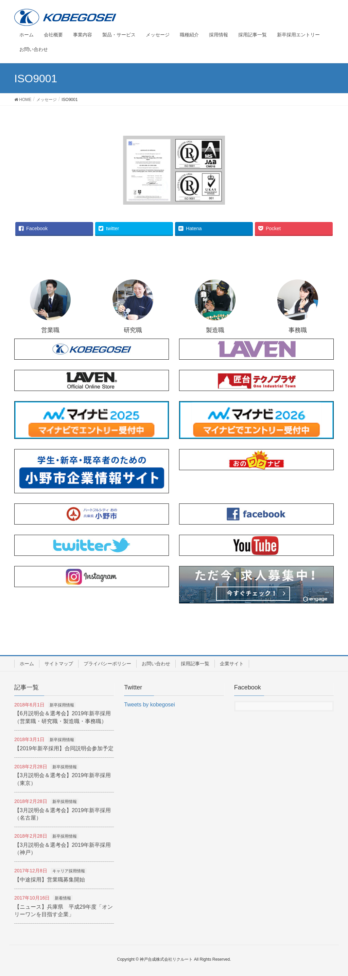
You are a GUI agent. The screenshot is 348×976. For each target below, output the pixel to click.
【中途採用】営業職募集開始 (49, 880)
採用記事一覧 (195, 663)
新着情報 (63, 898)
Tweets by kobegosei (149, 704)
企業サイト (232, 663)
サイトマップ (59, 663)
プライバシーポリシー (107, 663)
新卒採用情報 (62, 705)
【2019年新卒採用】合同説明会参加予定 (64, 748)
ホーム (27, 663)
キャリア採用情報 (68, 871)
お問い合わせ (156, 663)
